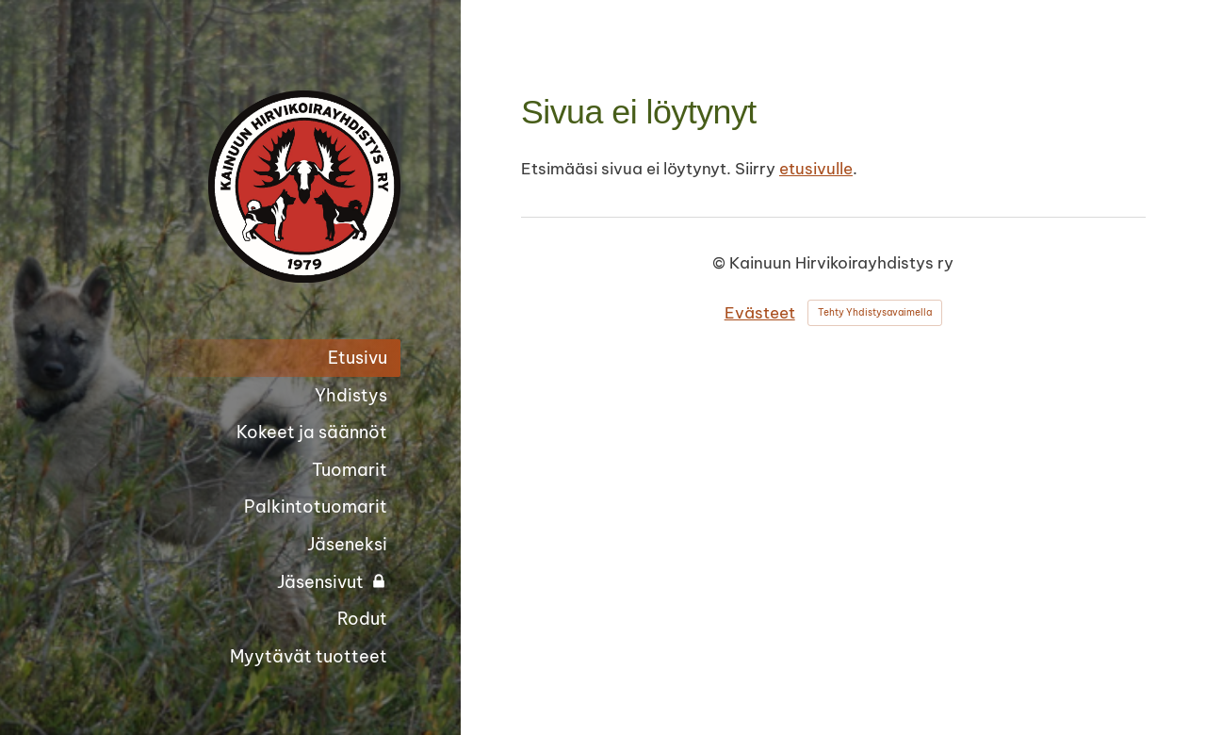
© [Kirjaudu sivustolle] (720, 263)
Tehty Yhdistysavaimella (875, 312)
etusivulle (816, 168)
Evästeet (760, 312)
